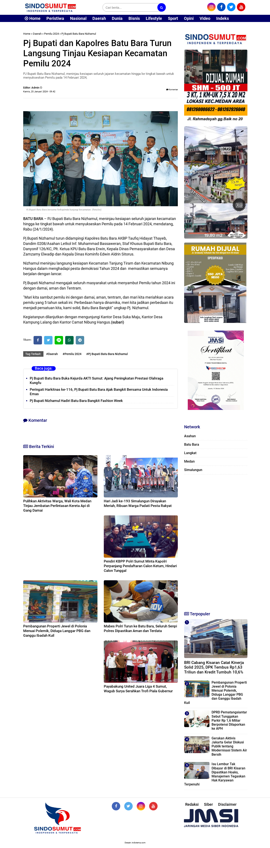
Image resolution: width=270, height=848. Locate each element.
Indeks (222, 18)
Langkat (190, 453)
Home (32, 18)
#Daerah (52, 354)
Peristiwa (55, 18)
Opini (189, 18)
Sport (173, 18)
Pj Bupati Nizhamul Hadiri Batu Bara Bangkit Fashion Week (76, 401)
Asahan (190, 436)
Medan (189, 461)
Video (205, 18)
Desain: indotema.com (135, 842)
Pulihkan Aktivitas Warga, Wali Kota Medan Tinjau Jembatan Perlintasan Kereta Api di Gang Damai (57, 505)
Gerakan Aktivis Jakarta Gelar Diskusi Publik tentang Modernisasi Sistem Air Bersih (229, 746)
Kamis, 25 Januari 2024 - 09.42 (39, 91)
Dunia (117, 18)
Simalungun (193, 470)
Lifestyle (154, 18)
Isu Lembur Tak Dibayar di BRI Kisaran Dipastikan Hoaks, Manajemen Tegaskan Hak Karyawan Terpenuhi (214, 774)
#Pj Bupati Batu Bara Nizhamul (107, 354)
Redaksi (192, 804)
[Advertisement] (215, 541)
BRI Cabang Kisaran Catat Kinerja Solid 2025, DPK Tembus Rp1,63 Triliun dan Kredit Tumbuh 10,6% (214, 667)
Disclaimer (227, 804)
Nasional (78, 18)
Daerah (99, 18)
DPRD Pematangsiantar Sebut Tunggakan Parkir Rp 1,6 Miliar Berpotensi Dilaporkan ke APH (229, 720)
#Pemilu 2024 (72, 354)
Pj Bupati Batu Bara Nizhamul (78, 33)
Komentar (172, 89)
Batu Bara (191, 444)
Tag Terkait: (33, 354)
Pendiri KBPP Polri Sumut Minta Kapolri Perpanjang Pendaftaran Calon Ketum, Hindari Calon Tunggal (140, 566)
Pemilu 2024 (51, 33)
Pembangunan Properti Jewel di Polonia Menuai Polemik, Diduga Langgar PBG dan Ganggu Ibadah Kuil (56, 631)
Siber (208, 804)
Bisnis (134, 18)
